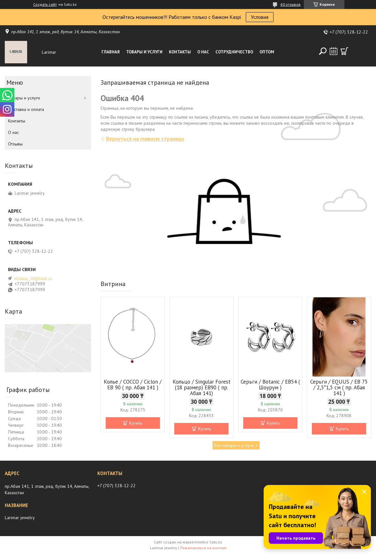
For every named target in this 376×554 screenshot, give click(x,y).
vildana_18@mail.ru (33, 278)
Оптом (266, 52)
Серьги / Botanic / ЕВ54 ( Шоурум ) (270, 384)
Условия (259, 17)
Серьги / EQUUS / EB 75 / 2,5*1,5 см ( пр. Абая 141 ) (339, 387)
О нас (203, 52)
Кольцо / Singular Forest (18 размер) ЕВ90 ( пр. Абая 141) (201, 387)
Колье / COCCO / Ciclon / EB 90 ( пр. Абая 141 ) (133, 384)
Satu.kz (215, 542)
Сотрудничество (234, 52)
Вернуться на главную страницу (145, 138)
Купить (135, 423)
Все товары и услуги (233, 445)
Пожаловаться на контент (203, 547)
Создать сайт (45, 4)
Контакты (180, 52)
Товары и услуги (144, 52)
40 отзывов (290, 4)
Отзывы (15, 144)
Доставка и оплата (26, 109)
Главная (111, 52)
